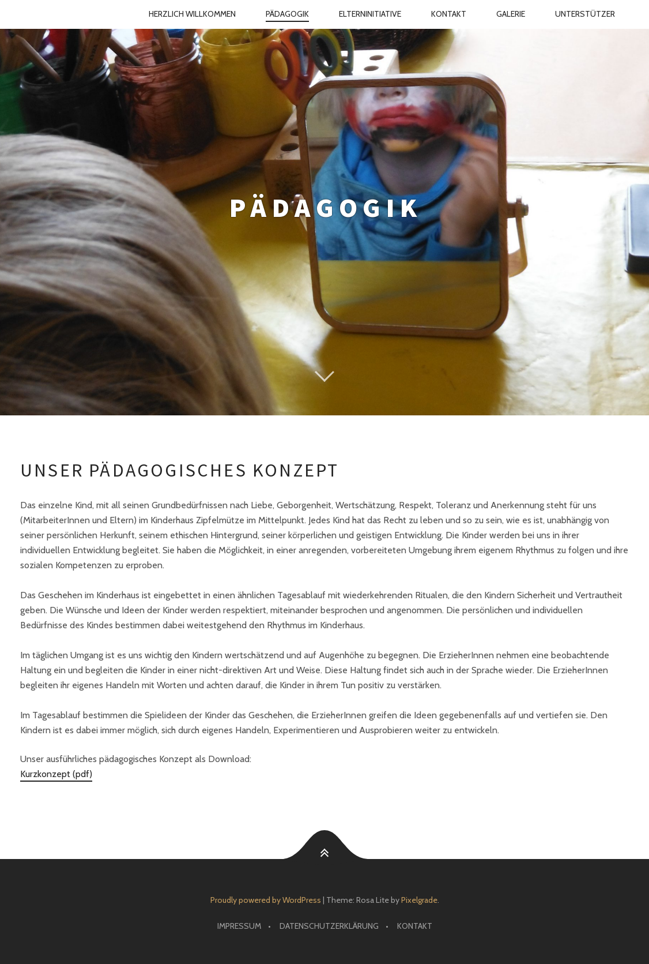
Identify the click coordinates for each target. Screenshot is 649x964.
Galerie (510, 14)
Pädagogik (287, 14)
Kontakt (448, 14)
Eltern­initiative (370, 14)
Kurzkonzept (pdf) (56, 773)
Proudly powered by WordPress (265, 900)
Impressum (239, 926)
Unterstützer (585, 14)
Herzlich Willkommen (192, 14)
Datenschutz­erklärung (329, 926)
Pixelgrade (419, 900)
